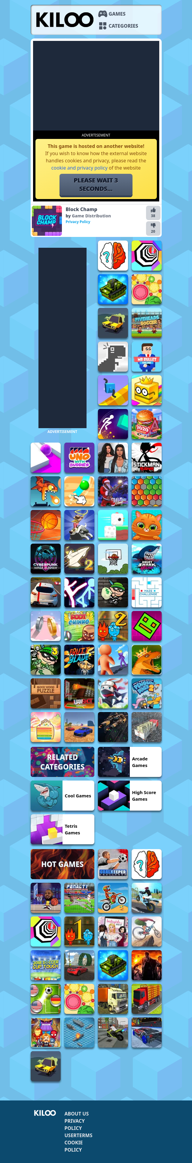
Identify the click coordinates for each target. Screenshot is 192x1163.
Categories (123, 26)
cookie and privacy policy (79, 167)
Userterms (79, 1135)
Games (117, 14)
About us (77, 1113)
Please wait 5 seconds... (96, 184)
